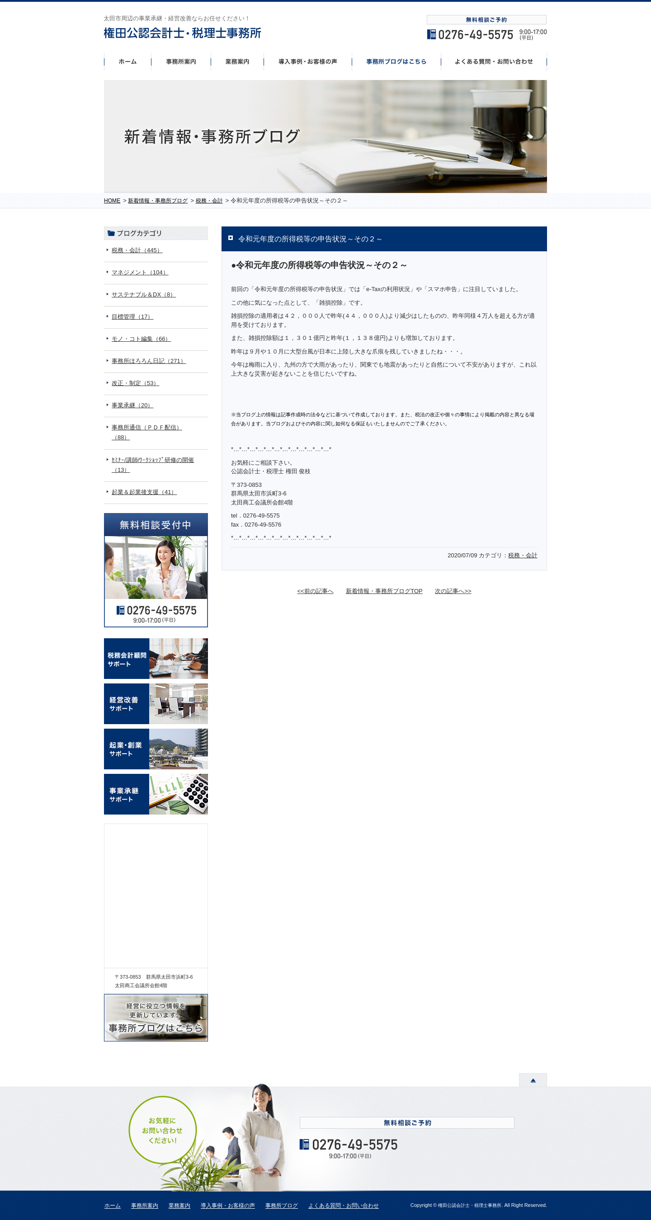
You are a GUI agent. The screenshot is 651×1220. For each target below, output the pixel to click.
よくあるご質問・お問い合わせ (494, 61)
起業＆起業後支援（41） (144, 492)
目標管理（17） (132, 316)
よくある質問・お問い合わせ (343, 1206)
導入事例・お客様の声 (308, 61)
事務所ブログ (281, 1206)
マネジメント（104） (140, 272)
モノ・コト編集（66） (141, 338)
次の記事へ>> (453, 591)
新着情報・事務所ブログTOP (384, 591)
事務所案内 (181, 61)
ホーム (127, 61)
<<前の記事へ (315, 591)
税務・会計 (523, 555)
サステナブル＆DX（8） (144, 294)
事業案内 (237, 61)
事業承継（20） (132, 405)
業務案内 (179, 1206)
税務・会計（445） (137, 250)
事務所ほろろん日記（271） (149, 361)
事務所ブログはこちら (396, 61)
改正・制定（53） (135, 383)
